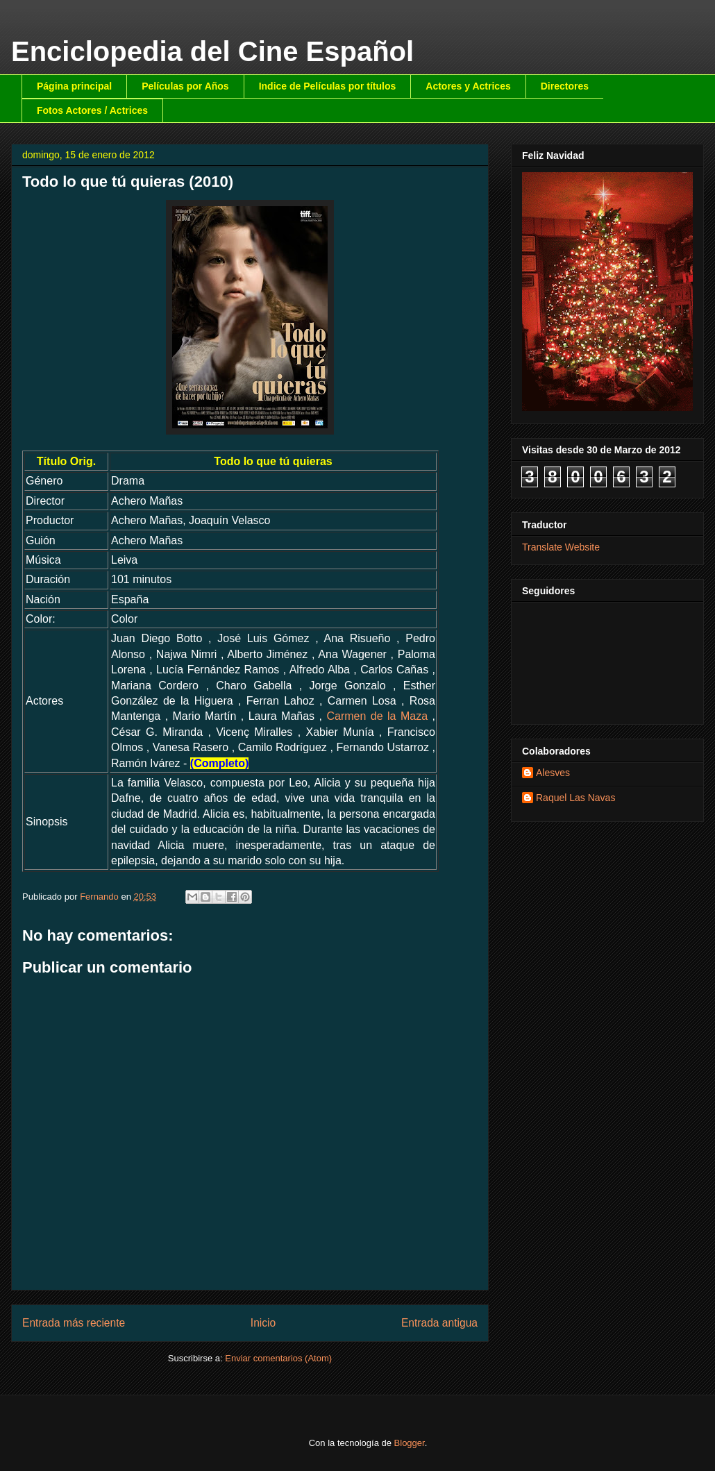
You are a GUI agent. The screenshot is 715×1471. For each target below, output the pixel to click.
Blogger (409, 1443)
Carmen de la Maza (377, 716)
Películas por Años (185, 86)
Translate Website (561, 547)
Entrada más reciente (73, 1323)
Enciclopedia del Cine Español (212, 51)
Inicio (263, 1323)
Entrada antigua (439, 1323)
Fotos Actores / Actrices (92, 110)
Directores (565, 86)
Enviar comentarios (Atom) (278, 1358)
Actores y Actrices (468, 86)
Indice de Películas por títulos (327, 86)
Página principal (74, 86)
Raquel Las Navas (575, 797)
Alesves (553, 772)
